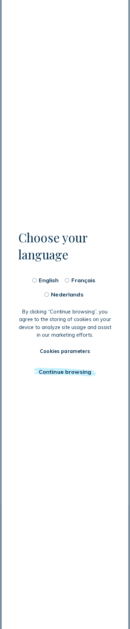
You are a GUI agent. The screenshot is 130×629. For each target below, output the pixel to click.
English (49, 280)
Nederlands (67, 294)
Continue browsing (65, 371)
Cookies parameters (65, 351)
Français (83, 280)
